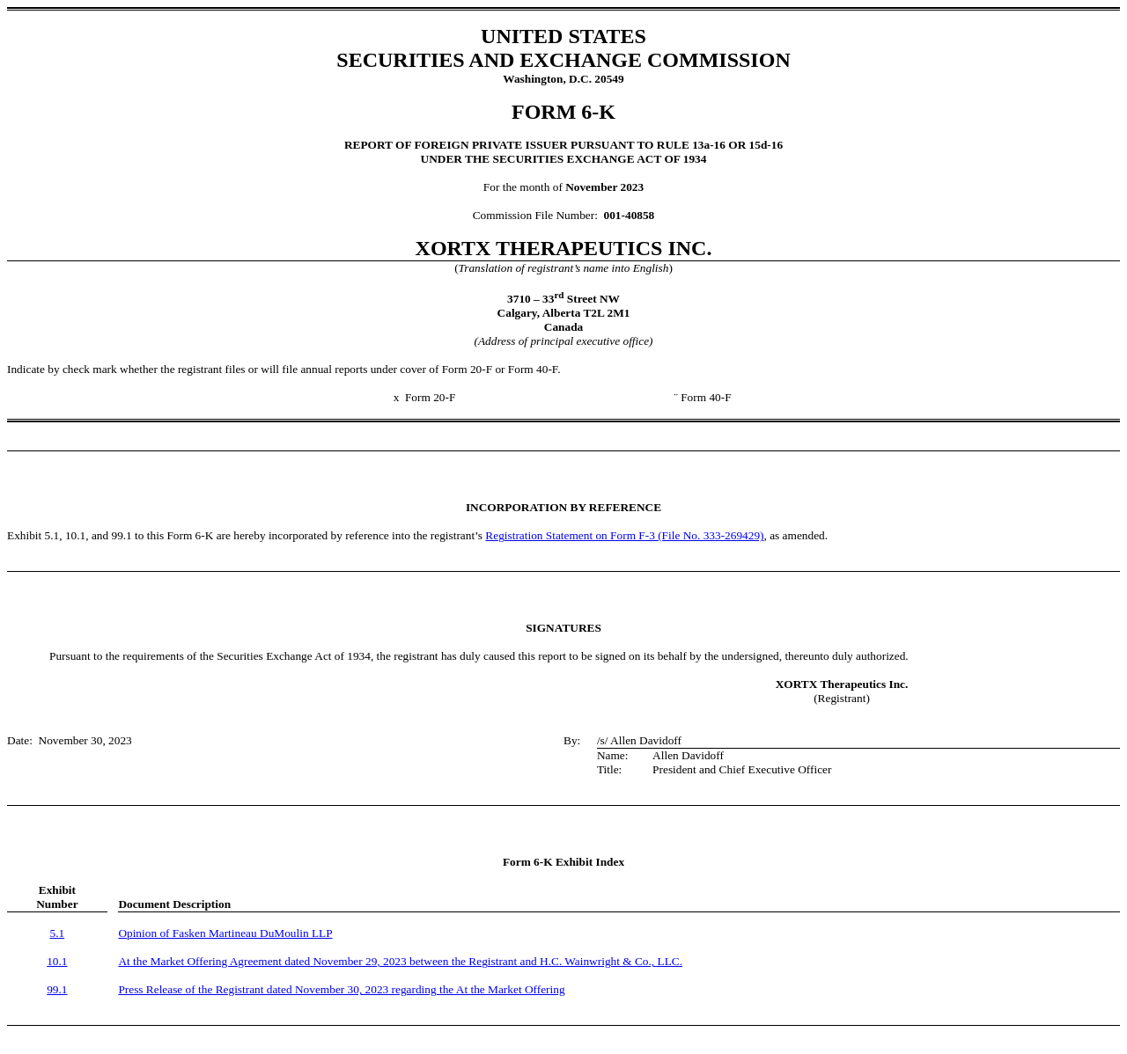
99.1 (57, 989)
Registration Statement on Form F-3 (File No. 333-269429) (624, 535)
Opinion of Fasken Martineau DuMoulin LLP (225, 933)
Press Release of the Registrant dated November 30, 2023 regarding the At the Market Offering (341, 989)
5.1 (57, 933)
